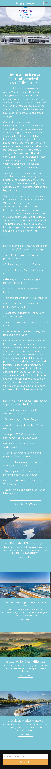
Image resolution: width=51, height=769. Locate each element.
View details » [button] (25, 557)
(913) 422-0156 (25, 3)
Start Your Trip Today (25, 504)
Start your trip (25, 762)
